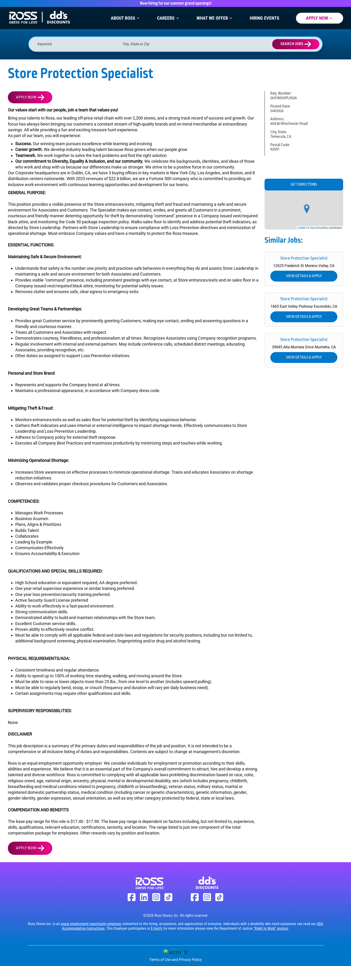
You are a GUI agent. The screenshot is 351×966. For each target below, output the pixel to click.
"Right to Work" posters (271, 928)
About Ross (125, 18)
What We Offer (215, 18)
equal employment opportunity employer (91, 924)
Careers (168, 18)
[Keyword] (77, 44)
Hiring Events (264, 18)
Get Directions (304, 184)
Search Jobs (291, 44)
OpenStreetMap (319, 227)
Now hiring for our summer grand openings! (175, 3)
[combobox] (163, 44)
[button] (199, 44)
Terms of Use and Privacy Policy (175, 959)
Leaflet (301, 227)
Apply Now (319, 18)
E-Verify (156, 928)
